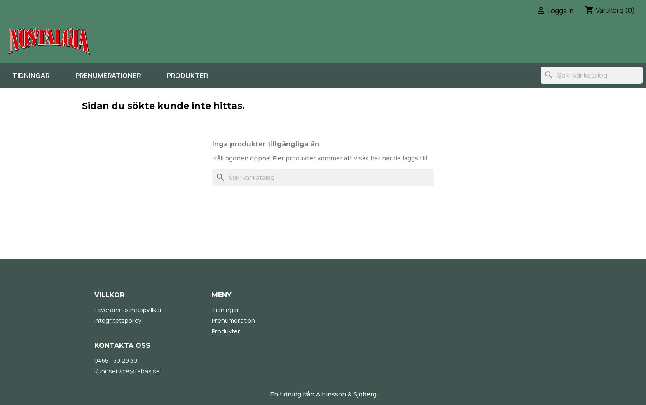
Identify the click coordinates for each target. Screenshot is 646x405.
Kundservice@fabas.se (127, 371)
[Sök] (592, 75)
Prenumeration (233, 320)
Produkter (187, 75)
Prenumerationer (108, 75)
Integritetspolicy (117, 320)
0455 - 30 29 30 (115, 360)
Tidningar (30, 75)
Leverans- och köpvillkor (128, 310)
